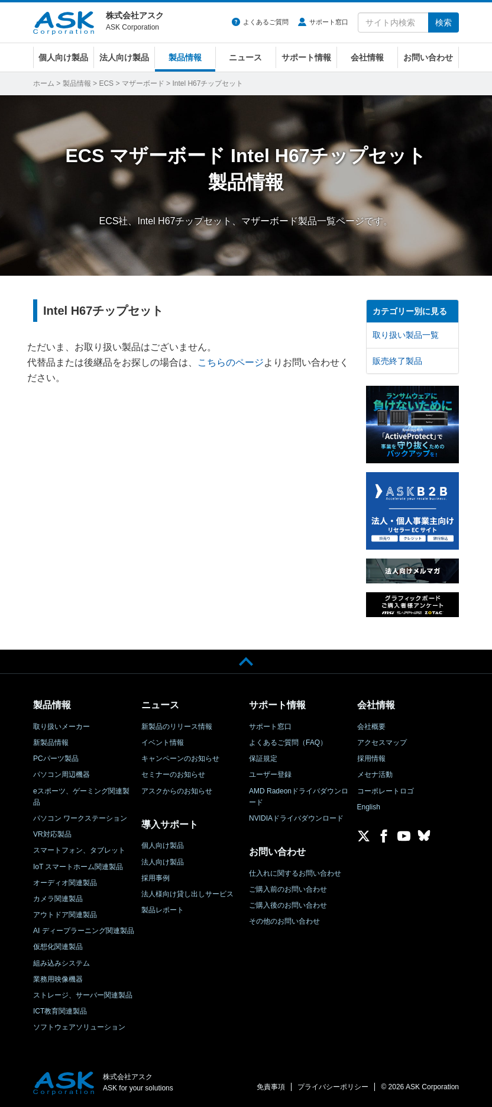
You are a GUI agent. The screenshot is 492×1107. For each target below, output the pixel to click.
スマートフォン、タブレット (79, 850)
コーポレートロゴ (385, 791)
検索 (443, 22)
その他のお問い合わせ (284, 921)
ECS (106, 83)
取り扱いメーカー (61, 726)
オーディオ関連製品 (65, 883)
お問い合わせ (428, 57)
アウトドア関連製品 (65, 915)
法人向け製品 (124, 57)
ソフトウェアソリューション (79, 1027)
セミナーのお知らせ (173, 774)
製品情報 (185, 57)
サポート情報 (306, 57)
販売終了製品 (397, 361)
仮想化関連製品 (58, 947)
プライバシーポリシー (332, 1087)
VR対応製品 (52, 834)
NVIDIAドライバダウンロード (296, 818)
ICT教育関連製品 (60, 1011)
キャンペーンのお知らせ (180, 758)
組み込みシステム (61, 963)
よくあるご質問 (266, 21)
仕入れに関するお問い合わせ (295, 873)
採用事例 (155, 878)
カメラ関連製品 (58, 899)
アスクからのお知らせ (176, 791)
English (368, 807)
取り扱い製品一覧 (406, 335)
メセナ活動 (375, 774)
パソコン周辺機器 (61, 774)
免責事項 (271, 1087)
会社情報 (367, 57)
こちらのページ (231, 362)
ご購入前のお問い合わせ (288, 889)
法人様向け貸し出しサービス (187, 894)
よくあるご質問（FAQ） (288, 742)
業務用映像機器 (58, 979)
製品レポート (162, 910)
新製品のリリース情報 (176, 726)
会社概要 (371, 726)
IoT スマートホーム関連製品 (78, 867)
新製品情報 (51, 742)
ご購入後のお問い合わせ (288, 905)
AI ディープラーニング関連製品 (83, 931)
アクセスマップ (382, 742)
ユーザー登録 (270, 774)
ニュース (245, 57)
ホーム (43, 83)
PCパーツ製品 (56, 758)
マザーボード (143, 83)
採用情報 (371, 758)
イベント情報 (162, 742)
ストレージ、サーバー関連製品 (82, 995)
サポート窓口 (328, 21)
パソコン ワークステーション (80, 818)
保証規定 (263, 758)
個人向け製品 (63, 57)
